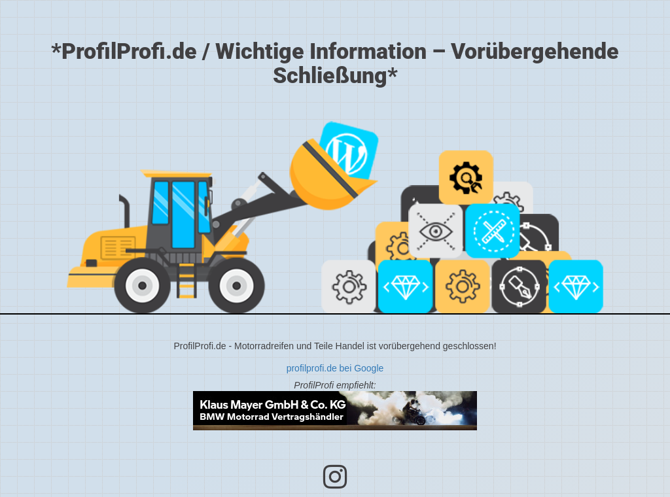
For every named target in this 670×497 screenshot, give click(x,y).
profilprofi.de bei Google (335, 368)
